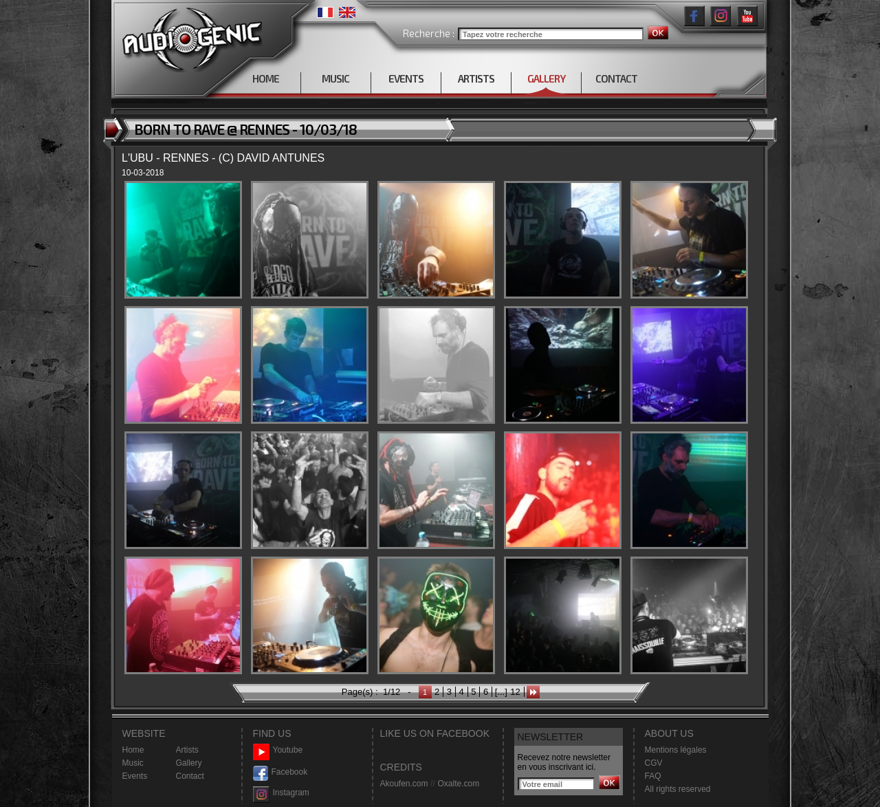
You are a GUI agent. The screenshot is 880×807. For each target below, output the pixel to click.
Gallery (189, 763)
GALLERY (546, 78)
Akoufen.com (404, 783)
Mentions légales (676, 750)
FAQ (653, 776)
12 (515, 692)
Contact (190, 776)
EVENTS (406, 78)
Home (133, 750)
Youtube (278, 750)
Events (135, 776)
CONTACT (616, 78)
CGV (654, 763)
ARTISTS (476, 78)
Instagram (281, 792)
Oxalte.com (458, 783)
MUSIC (335, 78)
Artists (187, 750)
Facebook (280, 772)
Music (133, 763)
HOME (265, 78)
